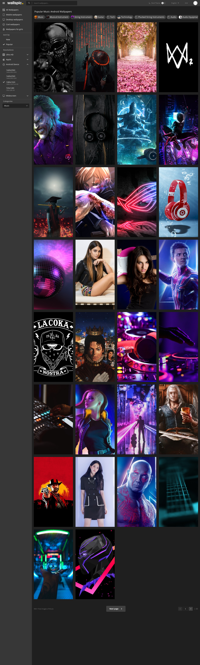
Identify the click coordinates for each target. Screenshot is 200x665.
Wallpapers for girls (13, 29)
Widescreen (9, 95)
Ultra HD (8, 54)
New (8, 39)
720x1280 (10, 88)
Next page (115, 609)
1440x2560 (10, 76)
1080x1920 (19, 82)
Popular (9, 44)
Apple (7, 59)
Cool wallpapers (11, 24)
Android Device (11, 64)
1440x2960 (10, 70)
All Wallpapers (10, 10)
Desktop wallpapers (13, 19)
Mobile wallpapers (12, 14)
